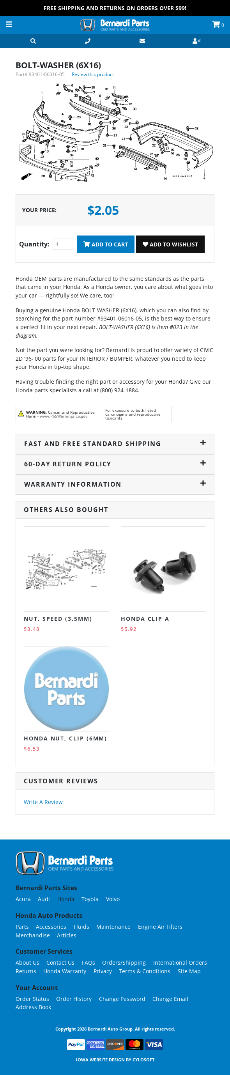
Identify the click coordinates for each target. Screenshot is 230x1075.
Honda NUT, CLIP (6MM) (65, 738)
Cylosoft (143, 1060)
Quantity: (34, 244)
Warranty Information (115, 484)
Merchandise (33, 935)
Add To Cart (105, 244)
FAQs (88, 962)
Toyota (90, 899)
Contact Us (60, 962)
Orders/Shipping (124, 962)
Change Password (122, 998)
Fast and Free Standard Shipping (115, 443)
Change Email (170, 998)
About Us (27, 962)
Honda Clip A (145, 618)
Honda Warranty (64, 971)
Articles (66, 935)
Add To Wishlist (170, 244)
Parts (22, 926)
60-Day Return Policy (115, 464)
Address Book (33, 1007)
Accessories (51, 926)
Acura (23, 899)
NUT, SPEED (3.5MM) (58, 618)
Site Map (189, 971)
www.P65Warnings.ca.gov (63, 416)
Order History (74, 998)
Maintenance (113, 926)
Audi (44, 899)
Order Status (32, 998)
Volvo (113, 899)
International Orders (180, 962)
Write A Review (43, 802)
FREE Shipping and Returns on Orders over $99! (115, 8)
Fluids (81, 926)
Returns (26, 971)
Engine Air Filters (160, 926)
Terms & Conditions (144, 971)
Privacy (103, 971)
